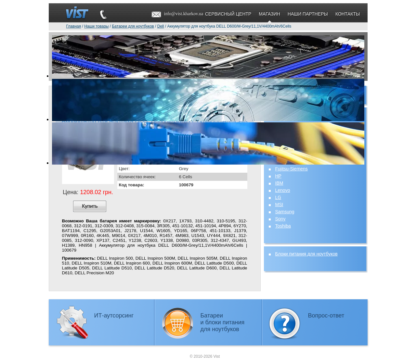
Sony (280, 218)
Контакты (347, 14)
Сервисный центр (228, 14)
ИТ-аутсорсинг (114, 315)
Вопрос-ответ (326, 315)
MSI (279, 204)
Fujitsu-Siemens (291, 168)
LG (278, 197)
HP (278, 176)
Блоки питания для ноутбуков (306, 253)
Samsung (284, 211)
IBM (279, 183)
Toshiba (283, 226)
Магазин (269, 14)
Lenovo (282, 190)
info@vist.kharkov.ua (183, 13)
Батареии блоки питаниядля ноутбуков (223, 322)
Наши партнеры (308, 14)
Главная (73, 26)
